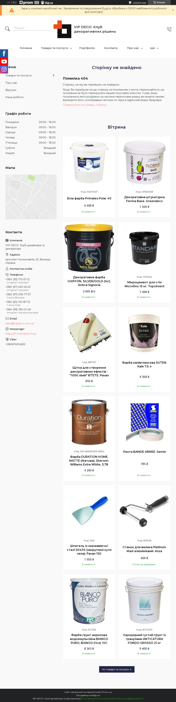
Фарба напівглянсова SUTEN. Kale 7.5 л (144, 364)
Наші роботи (14, 97)
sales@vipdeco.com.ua (19, 323)
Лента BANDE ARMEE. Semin (144, 451)
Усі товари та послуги (115, 669)
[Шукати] (7, 29)
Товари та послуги (54, 48)
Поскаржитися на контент (96, 698)
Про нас (133, 48)
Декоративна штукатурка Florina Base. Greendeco (144, 199)
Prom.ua (107, 692)
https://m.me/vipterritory (20, 333)
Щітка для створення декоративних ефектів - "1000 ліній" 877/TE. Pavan (89, 371)
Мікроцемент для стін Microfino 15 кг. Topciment (144, 284)
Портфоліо (87, 48)
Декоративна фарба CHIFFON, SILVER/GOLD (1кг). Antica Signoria (89, 281)
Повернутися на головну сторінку (84, 105)
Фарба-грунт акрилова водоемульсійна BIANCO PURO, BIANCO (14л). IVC (89, 638)
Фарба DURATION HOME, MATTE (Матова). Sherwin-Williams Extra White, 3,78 (89, 460)
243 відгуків (139, 2)
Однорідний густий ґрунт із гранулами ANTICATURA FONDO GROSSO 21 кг (144, 638)
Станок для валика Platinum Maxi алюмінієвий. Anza (144, 549)
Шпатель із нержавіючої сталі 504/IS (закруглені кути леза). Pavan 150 (89, 549)
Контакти (111, 48)
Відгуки (10, 90)
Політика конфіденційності (128, 698)
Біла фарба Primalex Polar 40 (89, 198)
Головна (26, 48)
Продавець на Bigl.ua (88, 695)
